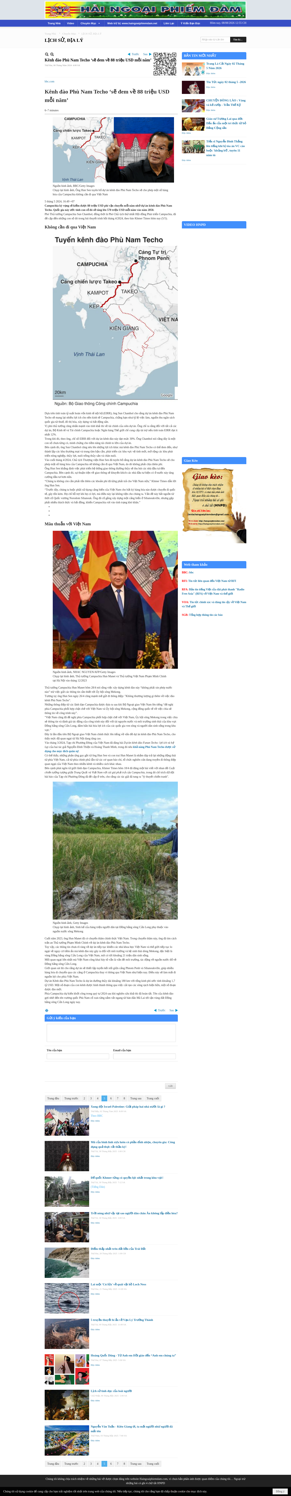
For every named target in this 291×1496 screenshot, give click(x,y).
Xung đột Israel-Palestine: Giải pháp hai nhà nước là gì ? (128, 1106)
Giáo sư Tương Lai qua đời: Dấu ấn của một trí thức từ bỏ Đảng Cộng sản (226, 123)
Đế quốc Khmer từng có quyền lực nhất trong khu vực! (127, 1177)
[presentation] (77, 1071)
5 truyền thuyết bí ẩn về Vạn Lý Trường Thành (122, 1319)
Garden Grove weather (214, 219)
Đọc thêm (95, 1121)
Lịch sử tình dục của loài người (111, 1391)
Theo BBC (97, 1115)
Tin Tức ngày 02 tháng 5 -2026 (226, 82)
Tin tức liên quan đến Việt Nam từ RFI (212, 580)
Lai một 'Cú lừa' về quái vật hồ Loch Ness (118, 1284)
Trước (135, 54)
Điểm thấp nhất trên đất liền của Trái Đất (118, 1248)
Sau (145, 54)
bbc (191, 572)
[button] (90, 23)
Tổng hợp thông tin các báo (206, 614)
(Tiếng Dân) (98, 1186)
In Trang (47, 1010)
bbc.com (49, 81)
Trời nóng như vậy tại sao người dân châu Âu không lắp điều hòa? (134, 1213)
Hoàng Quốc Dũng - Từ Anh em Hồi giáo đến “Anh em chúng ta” (133, 1355)
